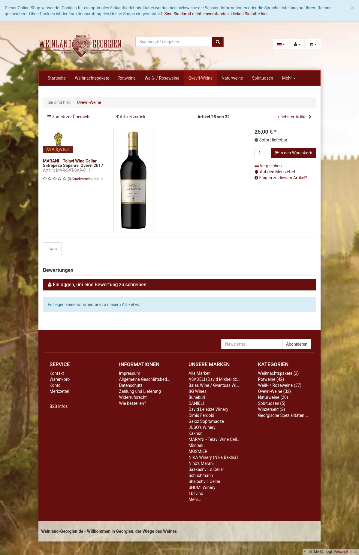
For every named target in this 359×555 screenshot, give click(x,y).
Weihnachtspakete (92, 78)
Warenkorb (60, 379)
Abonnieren (296, 344)
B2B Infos (59, 406)
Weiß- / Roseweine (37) (280, 385)
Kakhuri (196, 433)
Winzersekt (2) (271, 409)
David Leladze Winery (208, 409)
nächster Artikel (293, 116)
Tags (52, 248)
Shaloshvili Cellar (204, 481)
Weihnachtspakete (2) (278, 373)
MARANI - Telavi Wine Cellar (214, 439)
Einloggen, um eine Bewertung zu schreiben (99, 284)
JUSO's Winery (202, 427)
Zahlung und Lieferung (140, 391)
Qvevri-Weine (200, 78)
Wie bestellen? (132, 403)
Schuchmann (201, 475)
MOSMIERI (199, 451)
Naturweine (232, 78)
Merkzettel (59, 391)
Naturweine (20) (273, 397)
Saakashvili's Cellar (206, 469)
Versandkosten (345, 552)
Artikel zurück (132, 116)
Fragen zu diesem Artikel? (281, 177)
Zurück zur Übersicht (71, 116)
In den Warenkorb (293, 152)
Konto (55, 385)
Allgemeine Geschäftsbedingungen (151, 379)
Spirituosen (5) (271, 403)
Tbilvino (196, 493)
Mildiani (196, 445)
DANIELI (196, 403)
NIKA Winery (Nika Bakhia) (213, 457)
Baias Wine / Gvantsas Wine (215, 385)
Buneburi (197, 397)
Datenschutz (131, 385)
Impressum (129, 373)
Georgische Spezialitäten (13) (285, 415)
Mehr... (195, 499)
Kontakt (57, 373)
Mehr (289, 78)
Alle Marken (200, 373)
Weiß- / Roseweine (162, 78)
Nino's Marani (201, 463)
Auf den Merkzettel (275, 171)
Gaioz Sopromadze (206, 421)
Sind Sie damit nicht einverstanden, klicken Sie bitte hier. (216, 13)
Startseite (57, 78)
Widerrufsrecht (133, 397)
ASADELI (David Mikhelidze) (214, 379)
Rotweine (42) (271, 379)
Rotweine (127, 78)
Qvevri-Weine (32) (274, 391)
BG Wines (198, 391)
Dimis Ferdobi (201, 415)
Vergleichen (268, 165)
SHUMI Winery (202, 487)
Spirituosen (262, 78)
